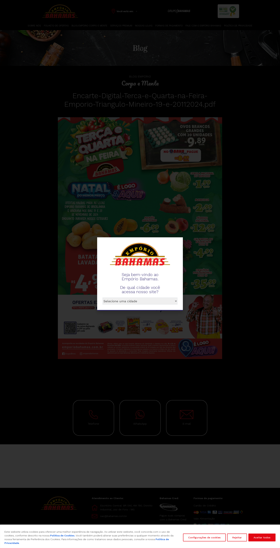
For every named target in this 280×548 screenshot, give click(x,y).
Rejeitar (237, 537)
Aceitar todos (262, 537)
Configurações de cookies (204, 537)
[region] (140, 536)
